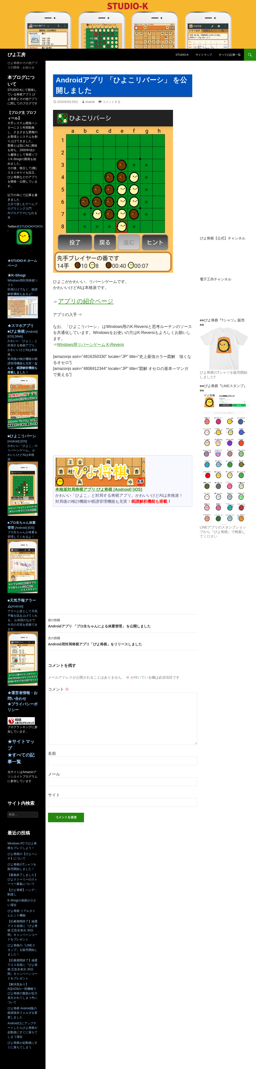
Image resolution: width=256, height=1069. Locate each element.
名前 (52, 753)
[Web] (18, 336)
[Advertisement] (122, 419)
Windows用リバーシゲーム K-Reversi (90, 344)
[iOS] (137, 489)
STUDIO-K (182, 54)
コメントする (111, 102)
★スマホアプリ (21, 325)
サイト (54, 795)
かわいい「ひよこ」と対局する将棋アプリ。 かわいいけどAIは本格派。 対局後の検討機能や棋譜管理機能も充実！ (23, 371)
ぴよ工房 (17, 54)
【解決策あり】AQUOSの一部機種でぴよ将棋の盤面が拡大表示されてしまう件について (23, 993)
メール (54, 774)
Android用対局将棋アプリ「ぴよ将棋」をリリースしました (122, 640)
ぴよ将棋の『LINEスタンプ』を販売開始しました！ (23, 950)
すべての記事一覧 (230, 54)
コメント (58, 689)
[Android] (123, 489)
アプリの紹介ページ (86, 301)
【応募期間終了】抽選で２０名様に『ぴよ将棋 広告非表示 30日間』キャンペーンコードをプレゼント (23, 930)
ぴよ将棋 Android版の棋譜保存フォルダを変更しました (23, 1013)
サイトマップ (204, 54)
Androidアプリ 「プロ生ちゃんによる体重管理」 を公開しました (122, 622)
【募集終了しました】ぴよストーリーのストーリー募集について (23, 879)
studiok (90, 102)
